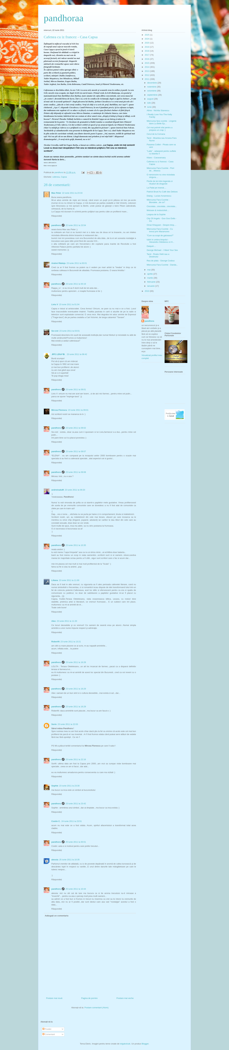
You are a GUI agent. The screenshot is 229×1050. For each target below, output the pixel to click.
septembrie (152, 95)
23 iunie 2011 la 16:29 (76, 689)
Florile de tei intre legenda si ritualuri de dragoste (160, 182)
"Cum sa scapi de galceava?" (160, 235)
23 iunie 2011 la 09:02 (76, 428)
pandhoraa (63, 18)
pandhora (56, 225)
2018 (147, 51)
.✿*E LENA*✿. (58, 354)
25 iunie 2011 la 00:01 (76, 842)
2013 (147, 71)
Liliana (54, 580)
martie (150, 278)
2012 (147, 75)
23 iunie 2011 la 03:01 (69, 331)
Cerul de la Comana (156, 134)
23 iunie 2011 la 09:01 (76, 389)
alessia (54, 859)
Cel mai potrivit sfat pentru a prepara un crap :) (159, 128)
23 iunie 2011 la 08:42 (77, 354)
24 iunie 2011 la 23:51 (71, 821)
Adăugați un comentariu (57, 915)
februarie (151, 282)
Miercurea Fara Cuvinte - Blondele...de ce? (158, 201)
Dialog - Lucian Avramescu (159, 196)
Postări (46, 1029)
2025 (147, 35)
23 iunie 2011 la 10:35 (76, 545)
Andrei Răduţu (58, 263)
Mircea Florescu (59, 410)
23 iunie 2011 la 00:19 (76, 284)
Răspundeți (56, 216)
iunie (149, 107)
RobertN (55, 641)
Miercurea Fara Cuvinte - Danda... (162, 265)
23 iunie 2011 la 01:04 (69, 304)
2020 (147, 43)
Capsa (64, 177)
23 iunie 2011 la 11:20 (67, 621)
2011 (147, 79)
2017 (147, 55)
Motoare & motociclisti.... (158, 210)
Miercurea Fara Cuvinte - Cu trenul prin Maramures (160, 230)
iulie (149, 103)
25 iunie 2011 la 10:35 (69, 859)
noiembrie (152, 87)
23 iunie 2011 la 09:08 (76, 472)
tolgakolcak (125, 1044)
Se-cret (54, 331)
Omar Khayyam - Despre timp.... (161, 225)
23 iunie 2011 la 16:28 (76, 662)
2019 (147, 47)
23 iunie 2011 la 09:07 (76, 451)
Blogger (145, 1044)
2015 (147, 63)
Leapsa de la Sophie (156, 214)
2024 (147, 39)
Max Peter (56, 193)
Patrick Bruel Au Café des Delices (162, 191)
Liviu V (54, 304)
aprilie (150, 274)
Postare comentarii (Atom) (96, 1007)
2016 (147, 59)
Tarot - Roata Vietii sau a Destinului (158, 255)
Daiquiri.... (151, 246)
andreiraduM (57, 490)
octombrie (152, 91)
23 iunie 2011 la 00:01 (77, 263)
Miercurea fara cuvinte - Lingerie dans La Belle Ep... (161, 122)
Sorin (54, 724)
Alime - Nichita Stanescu (158, 110)
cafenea (56, 177)
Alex (53, 621)
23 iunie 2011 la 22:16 (76, 759)
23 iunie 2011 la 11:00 (69, 580)
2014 (147, 67)
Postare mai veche (125, 998)
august (150, 99)
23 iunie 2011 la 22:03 (68, 724)
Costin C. (55, 821)
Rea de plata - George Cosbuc (161, 260)
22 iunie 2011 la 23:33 (72, 193)
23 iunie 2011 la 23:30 (69, 786)
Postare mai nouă (54, 998)
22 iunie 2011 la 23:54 (76, 225)
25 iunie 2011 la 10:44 (76, 889)
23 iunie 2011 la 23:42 (76, 803)
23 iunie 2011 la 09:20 (75, 490)
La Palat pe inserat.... (156, 187)
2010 (147, 291)
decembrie (152, 83)
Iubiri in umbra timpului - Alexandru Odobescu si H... (160, 240)
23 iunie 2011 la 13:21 (70, 641)
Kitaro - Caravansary (156, 157)
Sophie (54, 786)
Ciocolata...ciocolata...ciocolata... (162, 206)
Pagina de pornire (89, 998)
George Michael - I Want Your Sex (162, 250)
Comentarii (48, 1034)
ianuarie (151, 286)
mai (149, 270)
